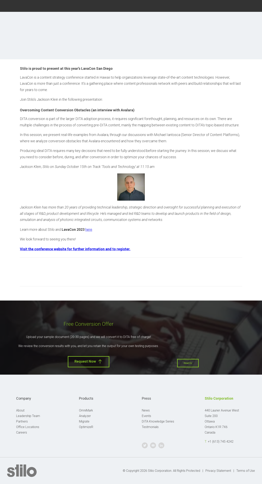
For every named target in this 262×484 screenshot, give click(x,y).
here (88, 229)
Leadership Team (28, 416)
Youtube (243, 5)
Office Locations (27, 427)
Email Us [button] (188, 363)
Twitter (234, 5)
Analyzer (85, 416)
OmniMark (86, 410)
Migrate (84, 421)
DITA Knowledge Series (158, 421)
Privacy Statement (218, 471)
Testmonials (150, 427)
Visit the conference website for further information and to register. (75, 249)
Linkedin (253, 5)
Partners (22, 421)
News (146, 410)
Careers (21, 432)
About (20, 410)
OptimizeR (86, 427)
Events (146, 416)
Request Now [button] (88, 361)
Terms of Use (245, 471)
